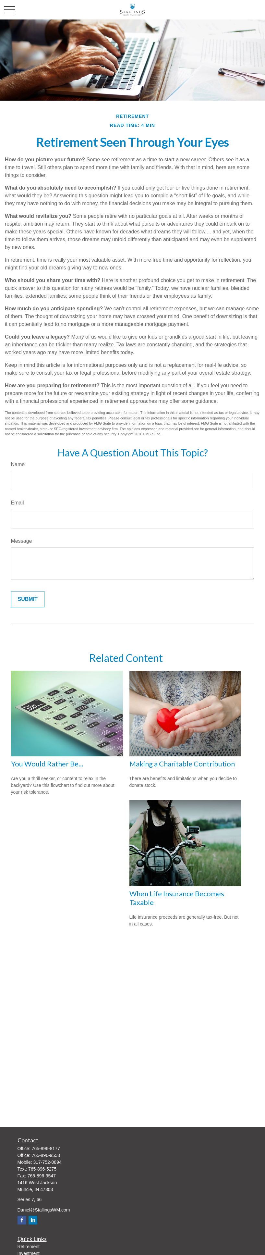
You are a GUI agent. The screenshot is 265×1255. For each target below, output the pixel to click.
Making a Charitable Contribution (182, 763)
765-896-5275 (42, 1169)
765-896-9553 (46, 1155)
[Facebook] (22, 1220)
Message (21, 541)
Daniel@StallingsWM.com (44, 1209)
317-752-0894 (47, 1162)
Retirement (29, 1246)
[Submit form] (27, 599)
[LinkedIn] (33, 1220)
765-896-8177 (46, 1148)
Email (17, 502)
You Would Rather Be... (47, 763)
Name (18, 464)
